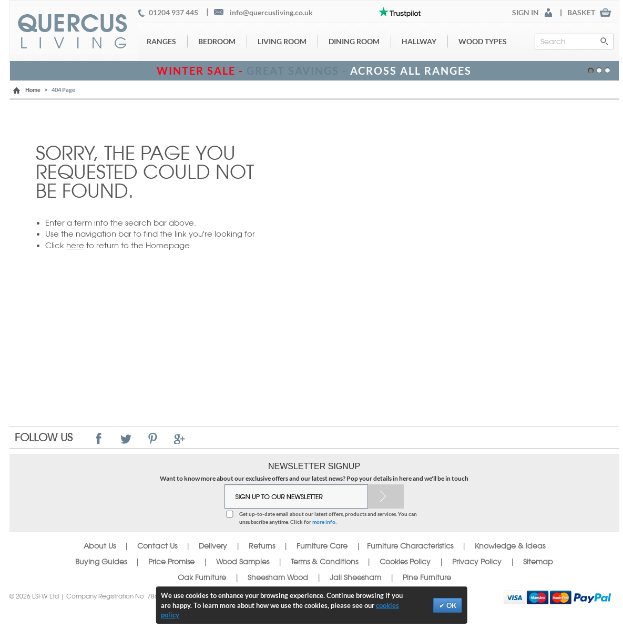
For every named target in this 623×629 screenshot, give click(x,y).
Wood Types (482, 41)
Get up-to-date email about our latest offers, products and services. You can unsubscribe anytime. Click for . (328, 517)
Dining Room (354, 41)
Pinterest (152, 438)
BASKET (581, 12)
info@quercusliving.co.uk (271, 12)
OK (450, 605)
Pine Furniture (427, 577)
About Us (100, 546)
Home (32, 89)
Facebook (99, 438)
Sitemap (538, 561)
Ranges (161, 41)
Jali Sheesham (355, 577)
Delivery (213, 546)
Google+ (179, 438)
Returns (262, 546)
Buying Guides (101, 561)
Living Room (282, 41)
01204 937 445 (173, 12)
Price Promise (171, 561)
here (75, 245)
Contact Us (158, 546)
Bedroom (217, 41)
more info (323, 522)
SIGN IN (525, 12)
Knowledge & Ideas (510, 546)
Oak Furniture (202, 577)
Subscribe (386, 496)
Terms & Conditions (324, 561)
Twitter (125, 438)
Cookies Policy (405, 561)
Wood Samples (242, 561)
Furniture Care (322, 546)
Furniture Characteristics (410, 546)
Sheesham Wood (278, 577)
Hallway (419, 41)
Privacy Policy (477, 561)
